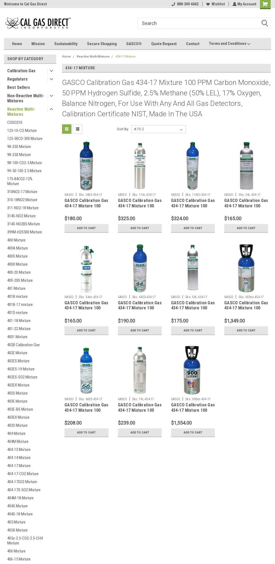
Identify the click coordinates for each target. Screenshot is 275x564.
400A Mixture (17, 248)
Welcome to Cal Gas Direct (25, 4)
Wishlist (215, 4)
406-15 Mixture (19, 559)
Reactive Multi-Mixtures (21, 112)
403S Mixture (17, 425)
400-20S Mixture (20, 280)
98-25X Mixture (19, 154)
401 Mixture (16, 288)
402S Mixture (17, 393)
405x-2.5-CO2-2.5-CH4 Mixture (25, 540)
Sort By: (123, 129)
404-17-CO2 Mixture (23, 473)
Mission (38, 43)
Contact (193, 43)
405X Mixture (17, 530)
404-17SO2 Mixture (22, 481)
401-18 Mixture (19, 320)
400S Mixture (17, 256)
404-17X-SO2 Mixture (24, 489)
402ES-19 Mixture (21, 369)
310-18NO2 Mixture (22, 199)
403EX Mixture (18, 417)
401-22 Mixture (19, 328)
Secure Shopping (102, 43)
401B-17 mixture (20, 304)
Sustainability (66, 43)
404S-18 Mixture (20, 514)
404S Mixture (17, 506)
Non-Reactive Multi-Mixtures (25, 98)
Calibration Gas (21, 70)
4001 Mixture (17, 336)
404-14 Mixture (19, 457)
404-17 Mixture (19, 465)
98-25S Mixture (19, 146)
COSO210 (14, 122)
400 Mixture (16, 240)
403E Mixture (17, 401)
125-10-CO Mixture (22, 130)
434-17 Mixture (125, 56)
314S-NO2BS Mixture (23, 224)
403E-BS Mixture (20, 409)
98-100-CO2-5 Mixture (24, 162)
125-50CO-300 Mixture (24, 138)
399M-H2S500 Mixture (24, 232)
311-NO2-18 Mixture (23, 207)
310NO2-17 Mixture (22, 191)
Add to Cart (86, 228)
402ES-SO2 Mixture (22, 377)
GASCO (69, 195)
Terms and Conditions (230, 43)
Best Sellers (18, 87)
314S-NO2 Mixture (21, 216)
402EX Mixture (18, 385)
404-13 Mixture (19, 449)
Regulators (17, 79)
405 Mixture (16, 522)
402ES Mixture (18, 361)
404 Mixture (16, 433)
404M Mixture (17, 441)
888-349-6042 (184, 4)
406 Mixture (16, 551)
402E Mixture (17, 352)
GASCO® (134, 43)
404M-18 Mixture (20, 498)
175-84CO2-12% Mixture (19, 181)
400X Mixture (17, 264)
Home (17, 43)
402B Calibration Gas (23, 344)
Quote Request (164, 43)
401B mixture (17, 296)
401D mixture (17, 312)
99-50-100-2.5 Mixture (24, 170)
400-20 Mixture (19, 272)
